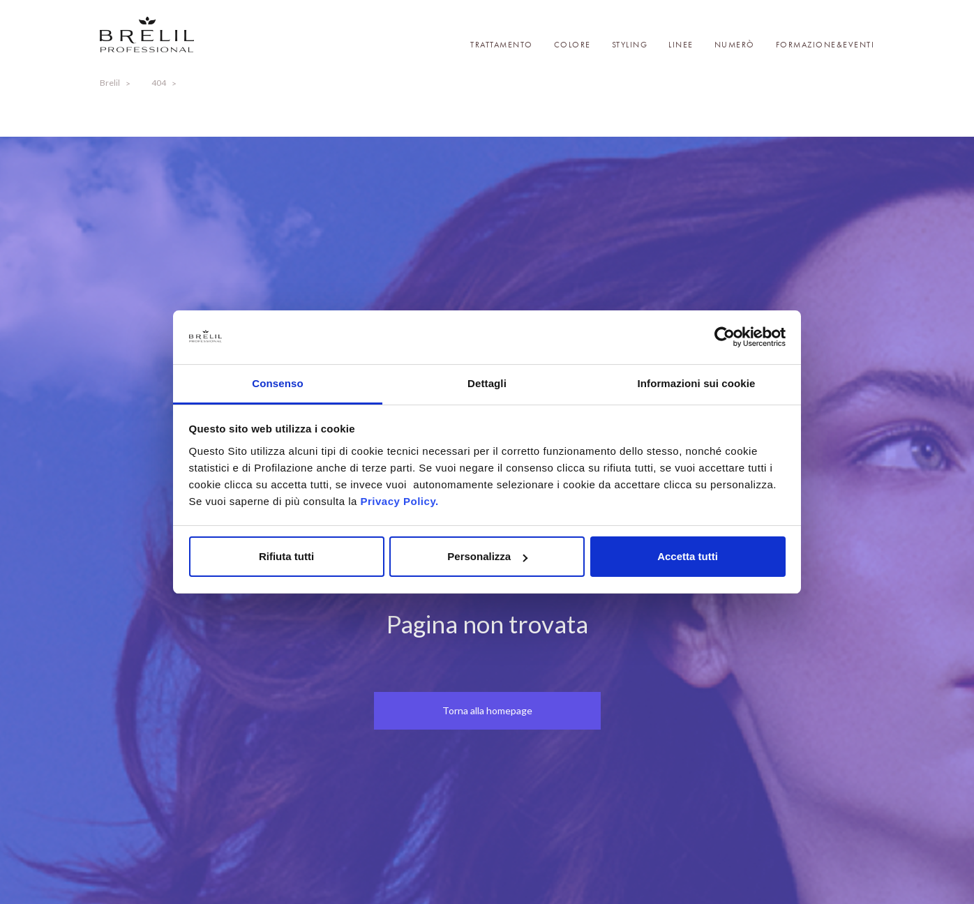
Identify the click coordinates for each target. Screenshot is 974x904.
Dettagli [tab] (487, 383)
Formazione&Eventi (825, 44)
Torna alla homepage (487, 710)
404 (158, 82)
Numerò (734, 44)
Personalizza (487, 556)
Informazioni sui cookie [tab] (697, 383)
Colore (572, 44)
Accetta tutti (687, 556)
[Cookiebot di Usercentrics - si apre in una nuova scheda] (725, 337)
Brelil (110, 82)
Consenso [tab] (277, 383)
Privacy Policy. (399, 501)
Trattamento (501, 44)
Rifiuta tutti (286, 556)
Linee (681, 44)
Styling (630, 44)
